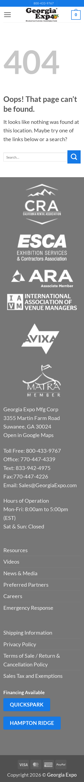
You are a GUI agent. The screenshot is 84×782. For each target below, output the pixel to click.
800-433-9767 (44, 3)
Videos (11, 561)
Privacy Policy (19, 644)
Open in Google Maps (28, 435)
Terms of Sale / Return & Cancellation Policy (31, 659)
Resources (15, 550)
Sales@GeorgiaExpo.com (48, 485)
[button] (7, 15)
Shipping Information (27, 632)
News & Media (20, 573)
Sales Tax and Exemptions (32, 675)
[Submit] (74, 156)
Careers (12, 596)
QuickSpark (27, 704)
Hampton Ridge (32, 723)
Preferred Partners (25, 584)
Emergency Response (28, 607)
